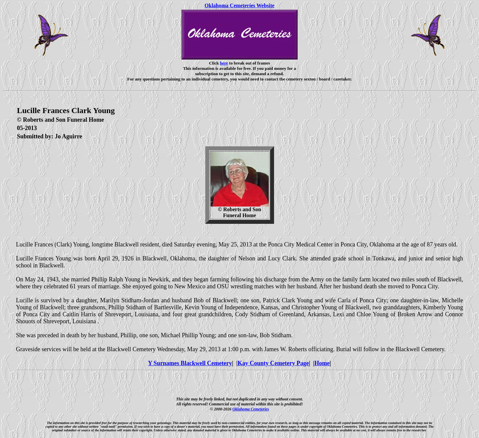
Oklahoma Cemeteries (251, 409)
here (224, 63)
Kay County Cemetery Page (273, 363)
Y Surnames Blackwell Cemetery (190, 363)
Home (322, 363)
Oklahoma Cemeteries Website (239, 5)
